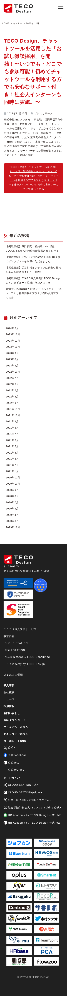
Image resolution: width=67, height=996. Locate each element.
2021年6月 (12, 440)
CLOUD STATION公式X (21, 785)
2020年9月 (12, 490)
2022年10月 (13, 371)
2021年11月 (13, 409)
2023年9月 (12, 353)
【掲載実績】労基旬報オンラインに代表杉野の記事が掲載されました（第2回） (33, 270)
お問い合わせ (12, 713)
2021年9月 (12, 421)
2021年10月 (13, 415)
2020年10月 (13, 483)
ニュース (9, 699)
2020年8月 (12, 496)
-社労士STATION (14, 650)
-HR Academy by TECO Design (24, 664)
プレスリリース (43, 113)
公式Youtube (16, 769)
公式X (10, 747)
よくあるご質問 (13, 674)
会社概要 (9, 692)
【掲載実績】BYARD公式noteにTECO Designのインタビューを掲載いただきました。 (33, 259)
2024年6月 (12, 328)
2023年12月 (13, 334)
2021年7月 (12, 433)
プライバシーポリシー (17, 727)
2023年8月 (12, 359)
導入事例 (9, 685)
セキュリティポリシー (17, 734)
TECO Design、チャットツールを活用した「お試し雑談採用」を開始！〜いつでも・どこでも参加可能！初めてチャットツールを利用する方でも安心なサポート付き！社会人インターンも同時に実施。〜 (33, 71)
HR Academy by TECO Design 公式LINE (32, 815)
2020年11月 (13, 477)
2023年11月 (13, 340)
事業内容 (9, 636)
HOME (5, 23)
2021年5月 (12, 446)
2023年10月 (13, 346)
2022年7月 (12, 378)
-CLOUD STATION (16, 643)
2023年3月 (12, 365)
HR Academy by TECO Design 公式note (32, 822)
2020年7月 (12, 502)
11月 (36, 23)
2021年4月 (12, 452)
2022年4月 (12, 396)
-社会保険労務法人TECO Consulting (27, 657)
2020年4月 (12, 514)
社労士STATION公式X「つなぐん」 (28, 800)
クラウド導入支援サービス (20, 629)
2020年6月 (12, 508)
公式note (11, 762)
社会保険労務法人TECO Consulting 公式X (33, 807)
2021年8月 (12, 427)
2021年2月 (12, 465)
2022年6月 (12, 384)
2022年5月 (12, 390)
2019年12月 (13, 527)
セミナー (17, 23)
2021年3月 (12, 458)
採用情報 (9, 706)
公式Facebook (15, 755)
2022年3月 (12, 402)
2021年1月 (12, 471)
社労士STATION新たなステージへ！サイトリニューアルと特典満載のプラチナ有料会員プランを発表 (34, 293)
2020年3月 (12, 521)
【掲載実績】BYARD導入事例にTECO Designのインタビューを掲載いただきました (33, 280)
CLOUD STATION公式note (23, 792)
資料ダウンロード (15, 720)
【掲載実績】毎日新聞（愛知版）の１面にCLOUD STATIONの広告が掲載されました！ (32, 248)
